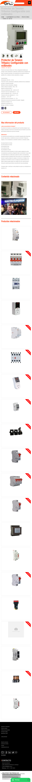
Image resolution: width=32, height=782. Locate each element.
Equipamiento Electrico (13, 17)
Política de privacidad (5, 730)
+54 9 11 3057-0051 (10, 768)
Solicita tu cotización (5, 726)
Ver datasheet (6, 112)
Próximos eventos (4, 743)
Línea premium (4, 736)
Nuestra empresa (4, 742)
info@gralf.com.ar (8, 766)
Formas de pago (4, 731)
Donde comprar (4, 728)
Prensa (2, 745)
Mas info (16, 112)
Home (2, 17)
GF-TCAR (4, 779)
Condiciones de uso (5, 747)
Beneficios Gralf (4, 733)
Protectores (25, 17)
